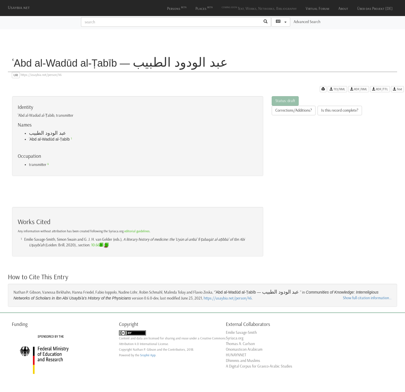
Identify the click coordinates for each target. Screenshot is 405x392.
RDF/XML (358, 89)
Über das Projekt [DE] (375, 8)
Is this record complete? (339, 110)
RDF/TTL (380, 89)
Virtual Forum (317, 8)
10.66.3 (96, 245)
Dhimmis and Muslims (243, 360)
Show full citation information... (367, 298)
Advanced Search (307, 21)
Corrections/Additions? (293, 110)
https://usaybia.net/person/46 (228, 298)
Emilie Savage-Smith (241, 332)
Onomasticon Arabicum (244, 349)
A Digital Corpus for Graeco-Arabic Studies (259, 366)
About (343, 8)
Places (204, 8)
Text (397, 89)
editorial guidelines (137, 231)
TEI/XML (337, 89)
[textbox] (170, 22)
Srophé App (148, 355)
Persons (176, 8)
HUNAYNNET (236, 355)
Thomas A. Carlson (240, 343)
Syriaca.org (234, 338)
